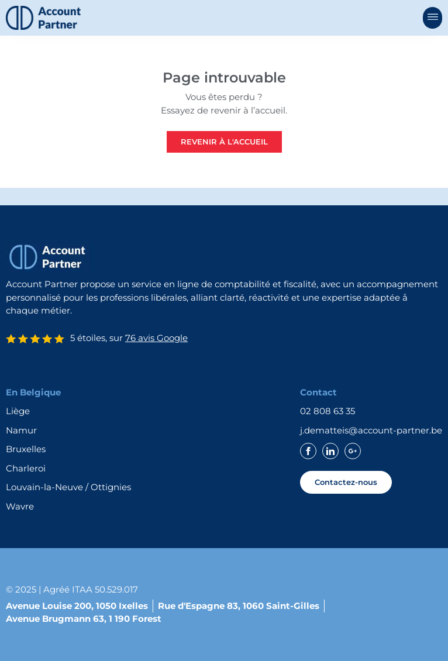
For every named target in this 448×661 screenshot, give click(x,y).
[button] (432, 18)
